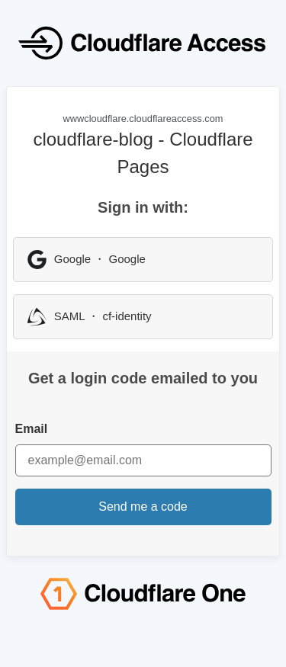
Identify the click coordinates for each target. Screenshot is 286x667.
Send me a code (143, 506)
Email (31, 428)
